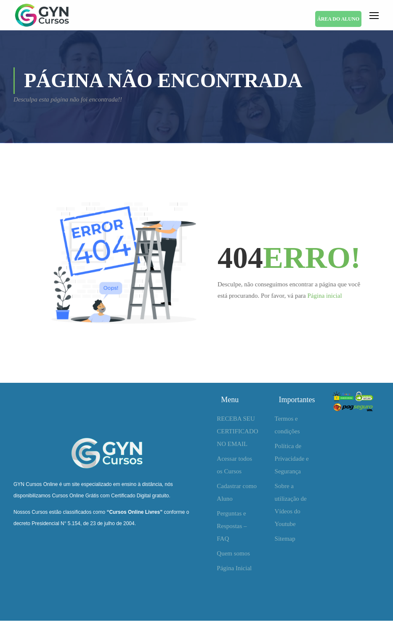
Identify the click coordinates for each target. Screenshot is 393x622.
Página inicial (324, 297)
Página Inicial (234, 569)
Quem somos (233, 554)
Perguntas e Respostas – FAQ (232, 527)
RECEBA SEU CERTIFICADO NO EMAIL (237, 432)
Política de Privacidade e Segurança (292, 460)
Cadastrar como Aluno (237, 493)
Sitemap (285, 540)
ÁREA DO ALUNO (338, 19)
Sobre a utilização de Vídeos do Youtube (291, 506)
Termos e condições (287, 426)
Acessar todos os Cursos (234, 466)
